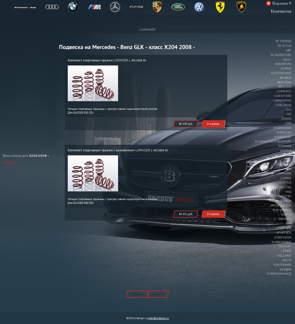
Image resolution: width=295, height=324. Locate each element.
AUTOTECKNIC (281, 73)
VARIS (287, 251)
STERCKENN (282, 237)
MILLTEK (285, 187)
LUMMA (286, 178)
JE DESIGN (283, 164)
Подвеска (10, 162)
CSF (288, 114)
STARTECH (284, 233)
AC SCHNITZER (281, 55)
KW (288, 169)
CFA (288, 110)
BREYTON (284, 82)
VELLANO (284, 256)
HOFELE (285, 151)
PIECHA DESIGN (280, 201)
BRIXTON (284, 87)
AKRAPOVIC (283, 64)
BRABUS (285, 78)
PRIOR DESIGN (281, 205)
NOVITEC (285, 196)
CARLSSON (283, 105)
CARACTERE (283, 96)
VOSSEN (285, 269)
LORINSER (147, 30)
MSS (288, 192)
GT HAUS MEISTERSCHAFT (273, 141)
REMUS (286, 215)
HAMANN (284, 146)
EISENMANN (282, 128)
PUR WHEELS (282, 210)
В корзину (213, 124)
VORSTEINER (282, 265)
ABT (288, 50)
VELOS (286, 260)
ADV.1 (287, 60)
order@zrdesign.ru (158, 318)
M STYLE (285, 183)
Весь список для (26, 156)
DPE (288, 123)
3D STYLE (284, 46)
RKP (288, 224)
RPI (289, 228)
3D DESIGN (283, 41)
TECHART (284, 246)
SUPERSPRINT (281, 242)
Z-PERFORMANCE (278, 274)
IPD (288, 160)
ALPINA (286, 68)
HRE (288, 155)
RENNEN (285, 219)
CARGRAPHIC (282, 100)
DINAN (286, 119)
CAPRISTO (284, 91)
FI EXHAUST (282, 137)
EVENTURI (284, 132)
